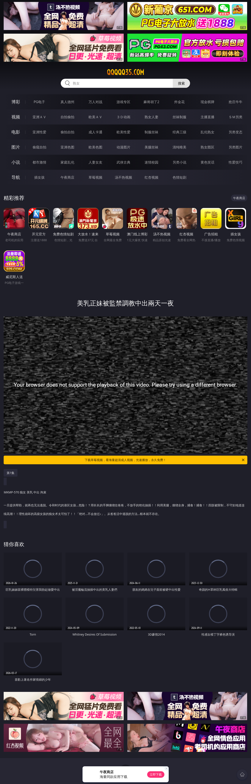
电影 (15, 132)
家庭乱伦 (67, 162)
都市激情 (39, 162)
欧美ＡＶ (95, 117)
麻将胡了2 (151, 101)
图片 (15, 147)
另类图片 (235, 147)
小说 (15, 162)
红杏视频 (151, 177)
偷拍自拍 (67, 132)
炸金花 (179, 101)
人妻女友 (95, 162)
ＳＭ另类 (235, 117)
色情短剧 (179, 177)
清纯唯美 (179, 147)
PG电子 (39, 101)
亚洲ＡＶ (39, 117)
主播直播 (207, 117)
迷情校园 (151, 162)
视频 (15, 117)
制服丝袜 (151, 132)
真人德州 (67, 101)
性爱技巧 (235, 162)
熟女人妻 (151, 117)
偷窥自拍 (39, 147)
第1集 (10, 473)
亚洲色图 (67, 147)
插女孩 (39, 177)
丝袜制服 (179, 117)
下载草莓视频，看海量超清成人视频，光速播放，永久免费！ (165, 460)
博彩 (15, 102)
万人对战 (95, 101)
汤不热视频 (123, 177)
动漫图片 (123, 147)
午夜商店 (67, 177)
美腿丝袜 (151, 147)
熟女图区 (207, 147)
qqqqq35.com (125, 72)
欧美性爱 (123, 132)
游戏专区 (123, 101)
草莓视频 (95, 177)
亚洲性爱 (39, 132)
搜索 (181, 83)
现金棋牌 (207, 101)
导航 (15, 177)
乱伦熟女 (207, 132)
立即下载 (156, 774)
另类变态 (235, 132)
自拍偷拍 (67, 117)
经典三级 (179, 132)
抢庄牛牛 (235, 101)
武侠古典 (123, 162)
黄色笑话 (207, 162)
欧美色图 (95, 147)
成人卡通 (95, 132)
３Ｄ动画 (123, 117)
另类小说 (179, 162)
